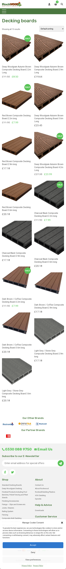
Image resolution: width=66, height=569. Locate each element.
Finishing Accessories (10, 501)
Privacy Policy (27, 566)
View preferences (33, 560)
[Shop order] (51, 29)
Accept (33, 545)
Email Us (43, 449)
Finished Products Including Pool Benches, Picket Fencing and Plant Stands (15, 495)
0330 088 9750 (17, 449)
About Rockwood (42, 488)
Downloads (39, 510)
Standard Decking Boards (12, 485)
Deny (33, 552)
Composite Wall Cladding (11, 518)
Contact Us (39, 485)
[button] (62, 522)
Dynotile (38, 499)
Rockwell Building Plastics (45, 492)
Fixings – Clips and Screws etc (13, 504)
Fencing (5, 515)
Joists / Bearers (8, 508)
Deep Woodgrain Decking (12, 488)
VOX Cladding (40, 495)
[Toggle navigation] (4, 11)
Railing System (7, 511)
